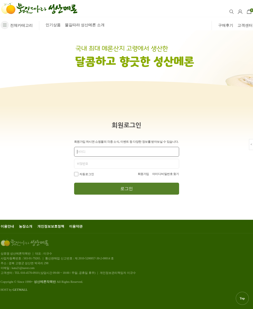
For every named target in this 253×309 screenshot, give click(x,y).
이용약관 (76, 226)
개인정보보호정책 (50, 226)
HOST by (14, 289)
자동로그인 (86, 174)
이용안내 (7, 226)
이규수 (131, 272)
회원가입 (143, 174)
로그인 (126, 188)
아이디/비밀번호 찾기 (165, 174)
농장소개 (25, 226)
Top (242, 298)
